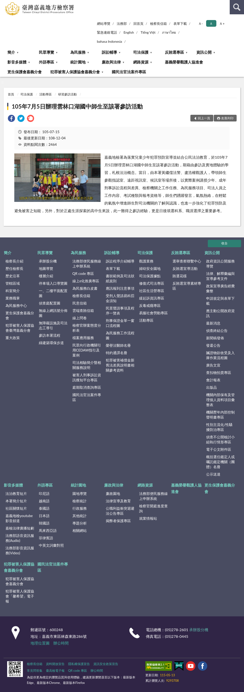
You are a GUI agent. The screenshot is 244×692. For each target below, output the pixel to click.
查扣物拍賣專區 (218, 372)
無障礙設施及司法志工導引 (53, 325)
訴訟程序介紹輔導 (120, 261)
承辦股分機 (48, 261)
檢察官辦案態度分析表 (86, 327)
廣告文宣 (213, 365)
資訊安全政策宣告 (105, 664)
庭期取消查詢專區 (86, 387)
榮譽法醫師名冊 (118, 345)
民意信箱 (79, 303)
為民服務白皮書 (84, 288)
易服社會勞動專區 (153, 313)
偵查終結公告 (217, 330)
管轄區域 (12, 283)
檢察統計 (79, 501)
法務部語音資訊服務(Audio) (19, 538)
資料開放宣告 (55, 664)
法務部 (122, 23)
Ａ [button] (211, 23)
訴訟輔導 (109, 52)
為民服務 (78, 52)
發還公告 (213, 345)
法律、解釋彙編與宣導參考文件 (220, 276)
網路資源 (140, 62)
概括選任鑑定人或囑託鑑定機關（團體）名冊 (220, 462)
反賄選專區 (174, 52)
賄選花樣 (180, 276)
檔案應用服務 (83, 338)
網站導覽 (103, 23)
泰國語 (44, 508)
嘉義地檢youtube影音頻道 (19, 518)
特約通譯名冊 (116, 353)
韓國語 (44, 523)
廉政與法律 (111, 62)
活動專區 (45, 94)
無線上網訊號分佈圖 (53, 313)
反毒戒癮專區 (150, 305)
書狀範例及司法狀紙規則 (120, 278)
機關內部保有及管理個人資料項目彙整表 (220, 400)
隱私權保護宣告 (79, 664)
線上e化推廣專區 (85, 281)
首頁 (11, 94)
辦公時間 (61, 643)
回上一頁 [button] (204, 118)
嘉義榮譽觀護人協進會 (184, 62)
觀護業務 (146, 261)
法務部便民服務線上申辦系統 (86, 263)
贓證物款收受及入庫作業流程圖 (220, 355)
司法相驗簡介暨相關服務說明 (86, 365)
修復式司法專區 (151, 283)
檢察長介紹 (14, 261)
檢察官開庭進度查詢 (153, 508)
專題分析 (79, 523)
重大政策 (12, 338)
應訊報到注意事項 (120, 288)
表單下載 (180, 23)
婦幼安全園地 (150, 268)
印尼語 (44, 493)
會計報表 (213, 380)
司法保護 (140, 52)
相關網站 (79, 530)
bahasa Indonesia (109, 41)
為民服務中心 (16, 305)
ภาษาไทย (169, 32)
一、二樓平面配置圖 (53, 293)
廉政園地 (113, 493)
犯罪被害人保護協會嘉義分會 (75, 71)
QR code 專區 (83, 273)
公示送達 (213, 474)
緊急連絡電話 (107, 32)
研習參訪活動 (67, 94)
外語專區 (46, 62)
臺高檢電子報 (55, 670)
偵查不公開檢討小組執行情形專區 (220, 439)
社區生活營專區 (151, 290)
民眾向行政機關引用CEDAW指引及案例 (86, 350)
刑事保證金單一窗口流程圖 (120, 323)
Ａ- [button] (200, 23)
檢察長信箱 (158, 23)
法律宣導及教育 (118, 501)
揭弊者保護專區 (118, 521)
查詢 (237, 7)
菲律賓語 (46, 538)
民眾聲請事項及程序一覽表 (120, 310)
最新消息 (213, 323)
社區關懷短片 (16, 508)
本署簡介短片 (16, 501)
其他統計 (79, 516)
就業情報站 (148, 518)
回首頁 (138, 23)
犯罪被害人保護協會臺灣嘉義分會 (19, 327)
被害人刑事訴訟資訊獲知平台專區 (86, 377)
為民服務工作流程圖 (120, 335)
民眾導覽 (46, 52)
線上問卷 (79, 318)
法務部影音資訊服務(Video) (19, 550)
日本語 (44, 516)
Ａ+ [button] (221, 23)
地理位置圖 (40, 643)
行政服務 (79, 508)
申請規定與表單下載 (220, 300)
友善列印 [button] (227, 118)
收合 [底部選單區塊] (224, 243)
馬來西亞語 (48, 530)
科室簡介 (12, 290)
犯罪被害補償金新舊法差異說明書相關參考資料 (120, 365)
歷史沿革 (12, 276)
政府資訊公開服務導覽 (220, 263)
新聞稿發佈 (215, 338)
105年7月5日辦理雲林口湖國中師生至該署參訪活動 (77, 106)
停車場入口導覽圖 (53, 283)
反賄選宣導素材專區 (187, 285)
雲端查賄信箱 (83, 310)
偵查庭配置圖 (49, 303)
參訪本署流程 (49, 335)
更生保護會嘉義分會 (24, 71)
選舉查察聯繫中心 (187, 261)
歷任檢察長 (14, 268)
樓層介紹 (46, 276)
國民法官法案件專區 (129, 71)
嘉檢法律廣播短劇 (19, 528)
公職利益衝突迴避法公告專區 (120, 510)
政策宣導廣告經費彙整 (220, 288)
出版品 (211, 387)
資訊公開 (204, 52)
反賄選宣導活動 (185, 268)
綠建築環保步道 (51, 343)
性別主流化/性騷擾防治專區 (219, 427)
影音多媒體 (16, 62)
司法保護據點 (150, 276)
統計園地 (78, 62)
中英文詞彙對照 (51, 545)
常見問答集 (34, 670)
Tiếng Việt (148, 32)
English (128, 32)
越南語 (44, 501)
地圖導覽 (46, 268)
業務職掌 (12, 298)
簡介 (11, 52)
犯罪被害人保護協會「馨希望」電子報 (19, 596)
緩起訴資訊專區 (151, 298)
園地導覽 (79, 493)
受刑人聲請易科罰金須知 (120, 298)
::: (4, 3)
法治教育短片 (16, 493)
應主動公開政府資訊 (220, 313)
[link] (11, 119)
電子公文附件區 (218, 449)
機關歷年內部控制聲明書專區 (220, 414)
